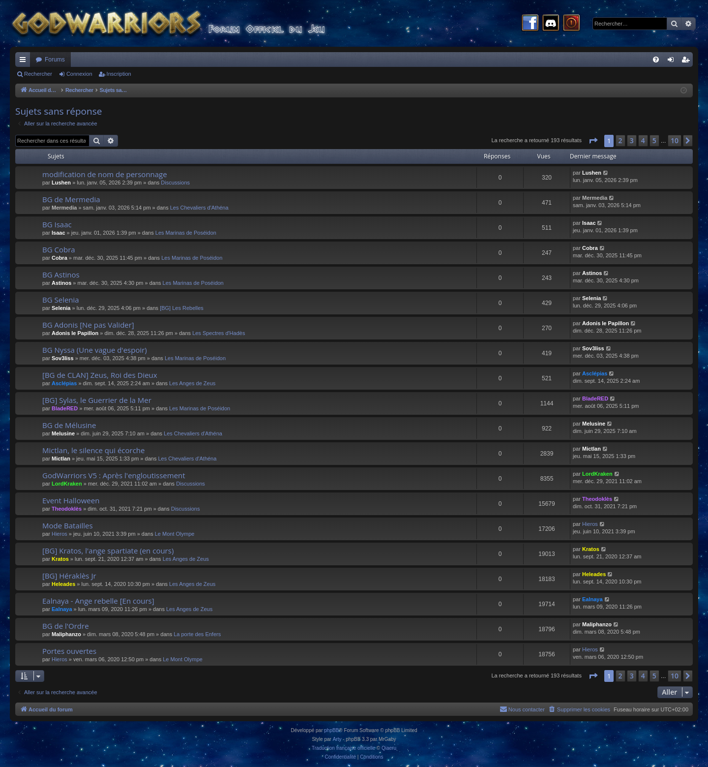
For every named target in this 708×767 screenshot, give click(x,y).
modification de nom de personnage (104, 174)
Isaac (58, 233)
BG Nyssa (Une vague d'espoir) (94, 350)
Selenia (61, 308)
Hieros (59, 534)
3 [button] (632, 140)
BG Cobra (58, 249)
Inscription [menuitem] (687, 61)
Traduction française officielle (343, 748)
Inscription (119, 74)
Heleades (63, 584)
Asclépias (64, 383)
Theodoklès (67, 509)
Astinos (61, 283)
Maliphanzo (66, 634)
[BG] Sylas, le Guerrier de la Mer (96, 400)
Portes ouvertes (69, 651)
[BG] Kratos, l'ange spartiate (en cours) (108, 550)
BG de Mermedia (71, 199)
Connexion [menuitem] (673, 61)
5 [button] (654, 140)
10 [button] (674, 140)
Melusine (63, 433)
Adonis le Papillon (75, 333)
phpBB (331, 730)
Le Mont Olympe (175, 534)
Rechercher (38, 74)
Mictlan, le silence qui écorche (93, 450)
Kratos (60, 559)
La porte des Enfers (197, 634)
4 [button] (643, 140)
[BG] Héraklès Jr (69, 576)
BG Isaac (57, 224)
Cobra (59, 258)
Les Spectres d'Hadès (218, 333)
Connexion (79, 74)
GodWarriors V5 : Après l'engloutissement (113, 475)
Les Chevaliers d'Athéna (199, 208)
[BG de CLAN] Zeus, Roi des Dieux (99, 375)
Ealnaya (62, 609)
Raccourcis (24, 61)
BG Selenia (60, 300)
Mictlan (61, 458)
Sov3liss (63, 358)
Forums (55, 59)
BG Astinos (61, 274)
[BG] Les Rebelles (182, 308)
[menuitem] (656, 59)
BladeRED (65, 408)
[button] (593, 141)
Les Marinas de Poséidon (185, 233)
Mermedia (64, 208)
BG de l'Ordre (65, 626)
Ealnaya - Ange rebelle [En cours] (98, 601)
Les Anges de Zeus (192, 383)
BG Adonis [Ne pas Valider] (88, 325)
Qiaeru (389, 748)
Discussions (175, 182)
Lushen (61, 182)
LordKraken (67, 484)
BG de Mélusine (69, 425)
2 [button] (620, 140)
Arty (337, 739)
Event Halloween (70, 500)
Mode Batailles (67, 525)
